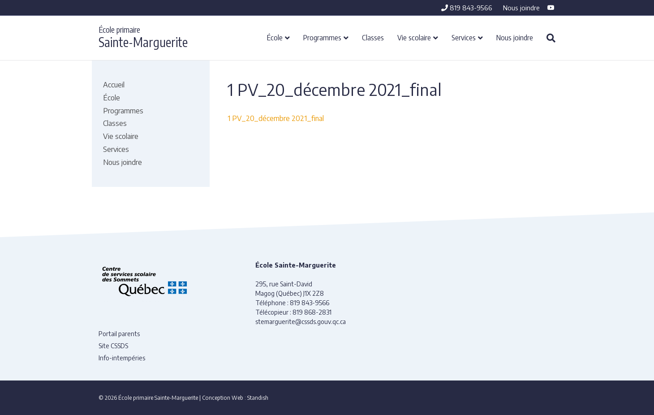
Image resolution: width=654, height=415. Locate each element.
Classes (373, 37)
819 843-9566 (466, 8)
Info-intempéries (122, 358)
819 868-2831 (312, 312)
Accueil (114, 84)
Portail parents (119, 333)
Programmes (322, 37)
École (275, 37)
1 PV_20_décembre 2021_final (276, 118)
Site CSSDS (113, 346)
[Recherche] (547, 38)
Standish (257, 397)
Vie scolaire (414, 37)
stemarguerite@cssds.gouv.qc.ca (300, 321)
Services (464, 37)
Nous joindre (521, 8)
